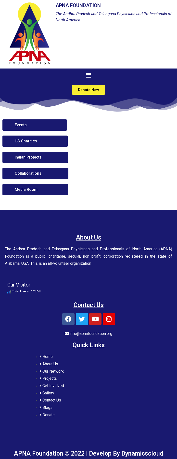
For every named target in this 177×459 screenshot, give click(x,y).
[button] (88, 90)
